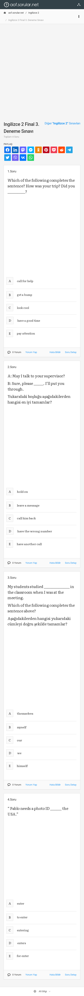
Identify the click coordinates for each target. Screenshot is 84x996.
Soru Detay (70, 352)
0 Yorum (14, 352)
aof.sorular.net (14, 12)
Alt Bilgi (40, 991)
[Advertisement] (42, 69)
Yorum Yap (31, 352)
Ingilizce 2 (33, 12)
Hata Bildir (55, 352)
